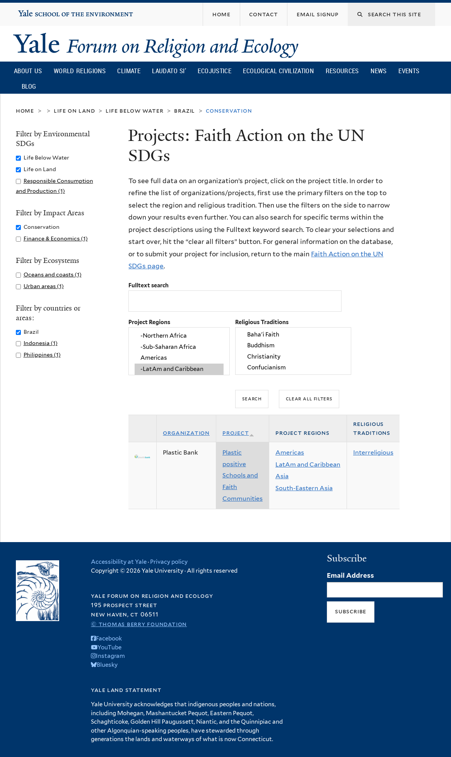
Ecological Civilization (278, 70)
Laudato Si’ (169, 70)
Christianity (293, 356)
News (378, 70)
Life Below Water (134, 110)
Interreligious (373, 452)
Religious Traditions (262, 322)
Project (238, 432)
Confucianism (293, 367)
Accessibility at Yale (119, 561)
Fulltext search (148, 285)
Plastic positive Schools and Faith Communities (242, 475)
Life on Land (74, 110)
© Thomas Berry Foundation (139, 624)
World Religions (80, 70)
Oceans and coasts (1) (53, 274)
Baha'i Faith (293, 334)
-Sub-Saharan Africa (179, 347)
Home (25, 110)
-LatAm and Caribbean (179, 369)
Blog (29, 86)
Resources (342, 70)
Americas (179, 358)
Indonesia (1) (41, 343)
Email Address (350, 575)
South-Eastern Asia (304, 488)
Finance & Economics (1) (56, 238)
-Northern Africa (179, 336)
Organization (186, 432)
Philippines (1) (42, 354)
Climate (128, 70)
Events (408, 70)
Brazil (184, 110)
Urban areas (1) (44, 286)
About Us (28, 70)
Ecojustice (214, 70)
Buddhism (293, 345)
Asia (282, 476)
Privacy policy (169, 561)
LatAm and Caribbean (307, 464)
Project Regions (149, 322)
